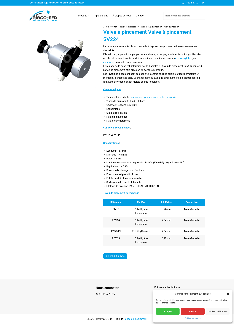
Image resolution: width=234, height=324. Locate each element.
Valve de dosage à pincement (150, 27)
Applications (101, 15)
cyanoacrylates (183, 58)
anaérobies (109, 62)
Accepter (167, 311)
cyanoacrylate (150, 97)
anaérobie (136, 97)
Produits (82, 15)
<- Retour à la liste (115, 256)
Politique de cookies (193, 318)
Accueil (106, 27)
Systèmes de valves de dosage (123, 27)
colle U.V (163, 97)
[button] (227, 293)
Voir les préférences (218, 311)
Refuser (193, 311)
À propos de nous (122, 15)
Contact (140, 15)
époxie (172, 97)
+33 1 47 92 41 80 (195, 2)
